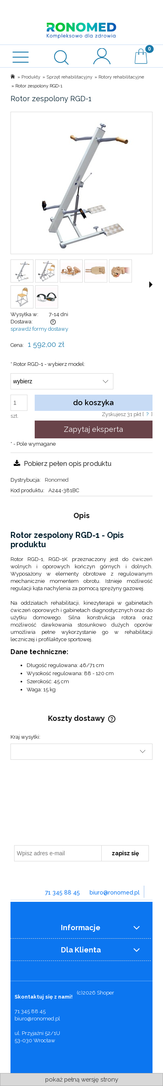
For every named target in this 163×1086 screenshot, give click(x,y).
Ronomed (57, 480)
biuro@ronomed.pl (115, 892)
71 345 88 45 (62, 892)
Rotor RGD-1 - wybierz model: (47, 364)
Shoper (105, 993)
